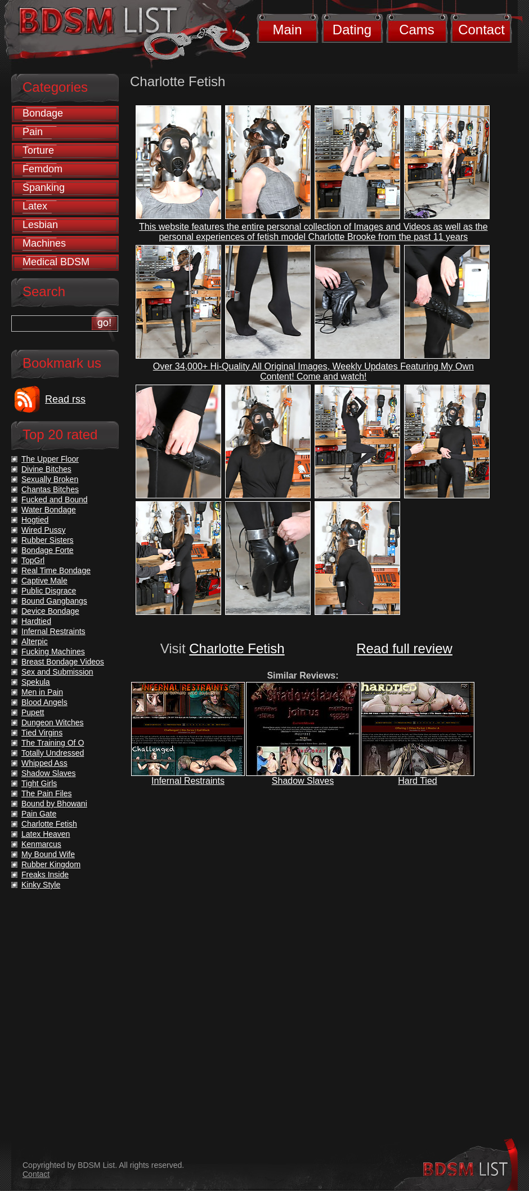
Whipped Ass (44, 763)
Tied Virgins (41, 732)
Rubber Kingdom (50, 864)
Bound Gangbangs (54, 600)
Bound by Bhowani (54, 803)
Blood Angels (44, 702)
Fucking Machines (53, 651)
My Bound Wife (48, 854)
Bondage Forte (47, 550)
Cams (416, 29)
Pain (33, 131)
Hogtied (34, 519)
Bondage (43, 113)
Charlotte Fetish (236, 648)
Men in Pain (42, 692)
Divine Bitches (46, 469)
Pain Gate (38, 813)
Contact (481, 29)
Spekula (35, 681)
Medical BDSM (56, 261)
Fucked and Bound (54, 499)
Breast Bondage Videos (62, 661)
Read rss (65, 399)
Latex (35, 206)
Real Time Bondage (56, 570)
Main (287, 29)
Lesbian (40, 224)
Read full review (404, 648)
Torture (38, 150)
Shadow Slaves (303, 781)
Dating (352, 29)
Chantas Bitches (50, 489)
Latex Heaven (45, 833)
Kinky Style (40, 884)
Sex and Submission (57, 671)
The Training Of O (52, 742)
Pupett (32, 712)
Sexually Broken (49, 479)
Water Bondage (48, 509)
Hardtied (36, 621)
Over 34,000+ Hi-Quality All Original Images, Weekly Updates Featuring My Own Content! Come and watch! (313, 371)
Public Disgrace (48, 590)
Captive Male (44, 580)
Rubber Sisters (47, 540)
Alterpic (34, 641)
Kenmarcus (41, 844)
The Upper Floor (50, 458)
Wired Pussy (43, 529)
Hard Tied (417, 781)
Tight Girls (39, 783)
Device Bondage (50, 610)
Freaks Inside (45, 874)
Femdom (42, 169)
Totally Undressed (52, 752)
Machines (44, 243)
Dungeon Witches (52, 722)
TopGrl (32, 560)
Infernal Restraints (188, 781)
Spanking (44, 187)
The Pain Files (46, 793)
